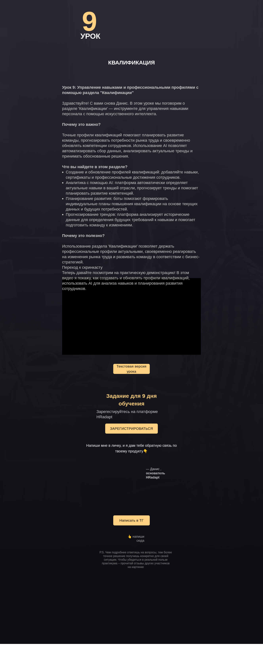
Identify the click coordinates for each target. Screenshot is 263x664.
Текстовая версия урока (131, 368)
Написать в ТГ (131, 520)
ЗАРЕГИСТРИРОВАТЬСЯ (131, 428)
